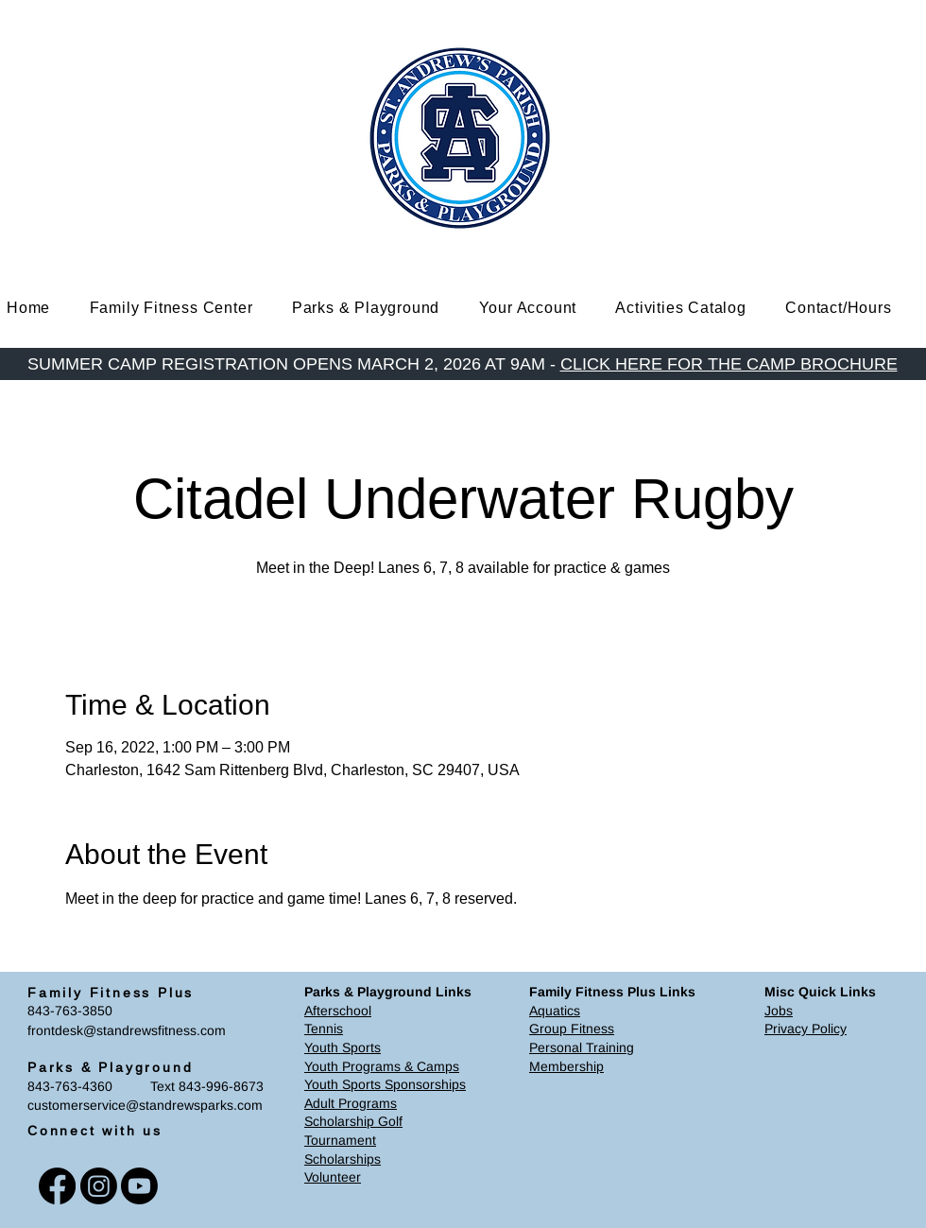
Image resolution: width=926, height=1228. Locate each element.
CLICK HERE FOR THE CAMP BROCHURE (729, 363)
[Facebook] (57, 1185)
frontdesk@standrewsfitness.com (126, 1030)
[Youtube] (139, 1185)
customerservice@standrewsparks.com (145, 1105)
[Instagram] (98, 1185)
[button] (185, 307)
